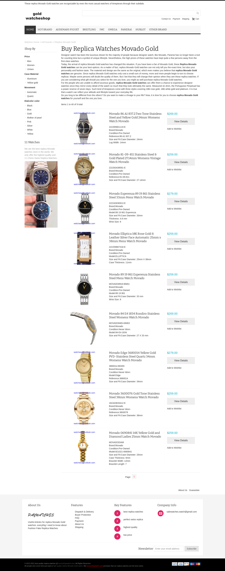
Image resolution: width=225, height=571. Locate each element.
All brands (47, 42)
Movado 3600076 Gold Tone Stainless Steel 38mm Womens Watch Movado (134, 395)
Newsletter (145, 548)
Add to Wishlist (174, 129)
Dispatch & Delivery (84, 511)
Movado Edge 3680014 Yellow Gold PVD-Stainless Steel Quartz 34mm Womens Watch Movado (132, 356)
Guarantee (194, 490)
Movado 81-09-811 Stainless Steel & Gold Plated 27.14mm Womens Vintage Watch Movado (135, 158)
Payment (176, 19)
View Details (181, 121)
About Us (182, 490)
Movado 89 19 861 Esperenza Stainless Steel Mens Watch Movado (134, 276)
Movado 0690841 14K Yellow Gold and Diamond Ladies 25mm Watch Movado (135, 434)
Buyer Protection (83, 515)
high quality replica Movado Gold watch (68, 566)
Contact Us (166, 19)
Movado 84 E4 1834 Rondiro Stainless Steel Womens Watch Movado (134, 315)
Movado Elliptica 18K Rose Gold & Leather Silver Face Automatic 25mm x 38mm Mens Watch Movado (135, 237)
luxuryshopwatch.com (66, 563)
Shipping (185, 19)
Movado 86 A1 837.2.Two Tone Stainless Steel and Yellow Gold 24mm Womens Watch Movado (135, 117)
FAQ (77, 518)
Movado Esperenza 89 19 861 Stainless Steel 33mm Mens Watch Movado (134, 195)
